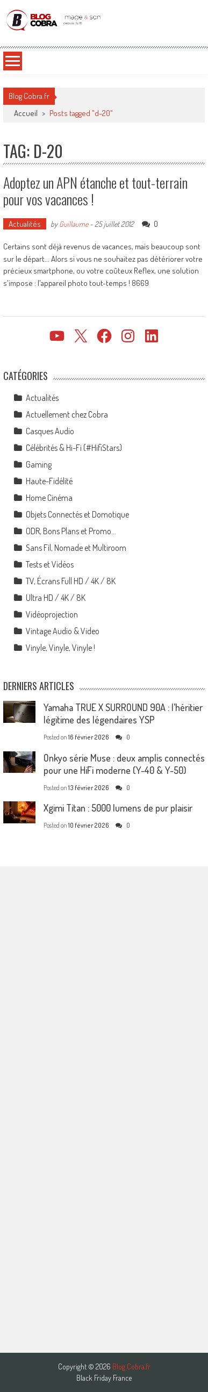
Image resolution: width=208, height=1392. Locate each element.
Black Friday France (104, 1378)
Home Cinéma (49, 497)
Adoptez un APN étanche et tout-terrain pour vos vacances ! (95, 191)
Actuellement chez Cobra (67, 414)
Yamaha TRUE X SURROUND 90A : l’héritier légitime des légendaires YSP (123, 713)
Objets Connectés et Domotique (77, 514)
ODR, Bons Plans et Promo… (71, 531)
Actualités (25, 224)
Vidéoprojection (52, 614)
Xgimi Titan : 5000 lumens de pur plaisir (118, 808)
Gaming (39, 464)
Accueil (26, 113)
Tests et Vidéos (50, 564)
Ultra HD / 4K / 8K (55, 597)
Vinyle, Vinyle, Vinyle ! (60, 647)
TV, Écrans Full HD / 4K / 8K (71, 581)
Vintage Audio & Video (62, 631)
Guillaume (73, 223)
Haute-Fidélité (49, 481)
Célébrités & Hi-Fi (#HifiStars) (74, 447)
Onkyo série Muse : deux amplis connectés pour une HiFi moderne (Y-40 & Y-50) (124, 764)
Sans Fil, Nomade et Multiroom (76, 547)
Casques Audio (50, 431)
